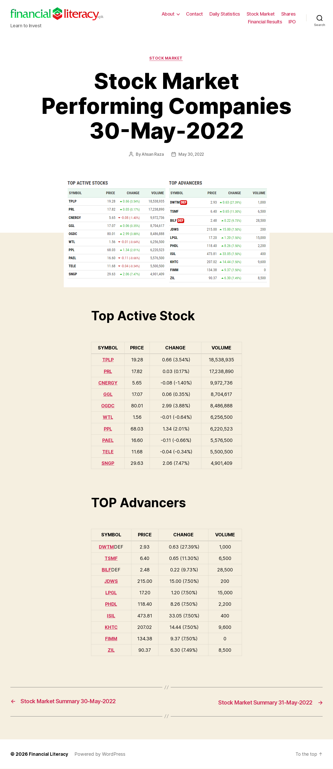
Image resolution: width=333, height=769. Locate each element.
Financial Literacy (49, 754)
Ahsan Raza (152, 155)
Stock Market (261, 14)
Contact (194, 14)
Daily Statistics (224, 14)
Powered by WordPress (101, 754)
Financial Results (265, 21)
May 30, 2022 (191, 155)
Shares (288, 14)
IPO (292, 21)
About (168, 14)
